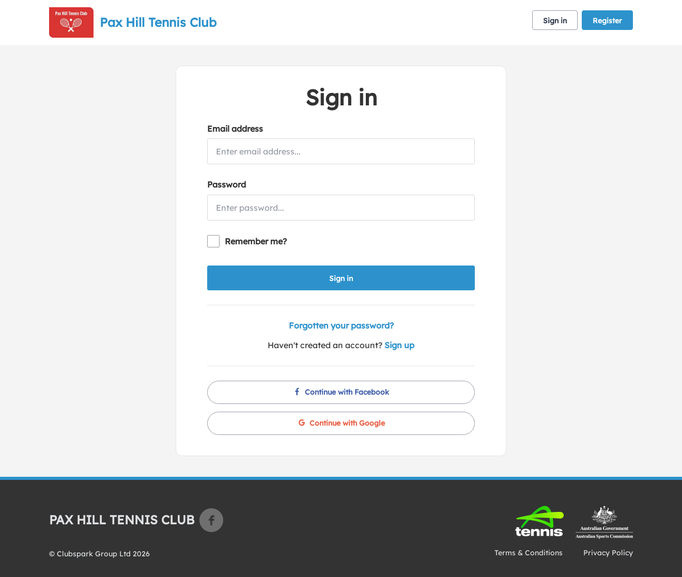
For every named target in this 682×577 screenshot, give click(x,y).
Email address (235, 128)
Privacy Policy (608, 552)
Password (226, 184)
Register (607, 20)
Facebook (211, 520)
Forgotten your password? (341, 325)
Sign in (555, 20)
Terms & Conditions (528, 552)
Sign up (399, 345)
